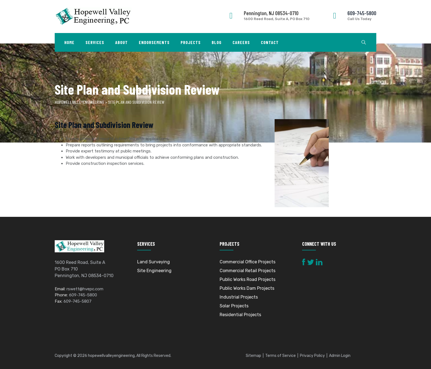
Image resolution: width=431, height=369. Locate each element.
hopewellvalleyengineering (111, 355)
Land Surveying (153, 261)
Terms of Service (280, 355)
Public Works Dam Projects (247, 288)
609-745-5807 (77, 301)
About (121, 42)
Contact (270, 42)
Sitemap (253, 355)
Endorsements (154, 42)
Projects (191, 42)
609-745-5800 (361, 13)
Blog (217, 42)
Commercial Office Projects (247, 261)
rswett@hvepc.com (85, 288)
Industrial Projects (239, 297)
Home (69, 42)
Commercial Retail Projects (247, 270)
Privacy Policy (312, 355)
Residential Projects (240, 314)
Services (94, 42)
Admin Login (339, 355)
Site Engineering (154, 270)
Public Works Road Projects (247, 279)
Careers (241, 42)
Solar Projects (234, 305)
